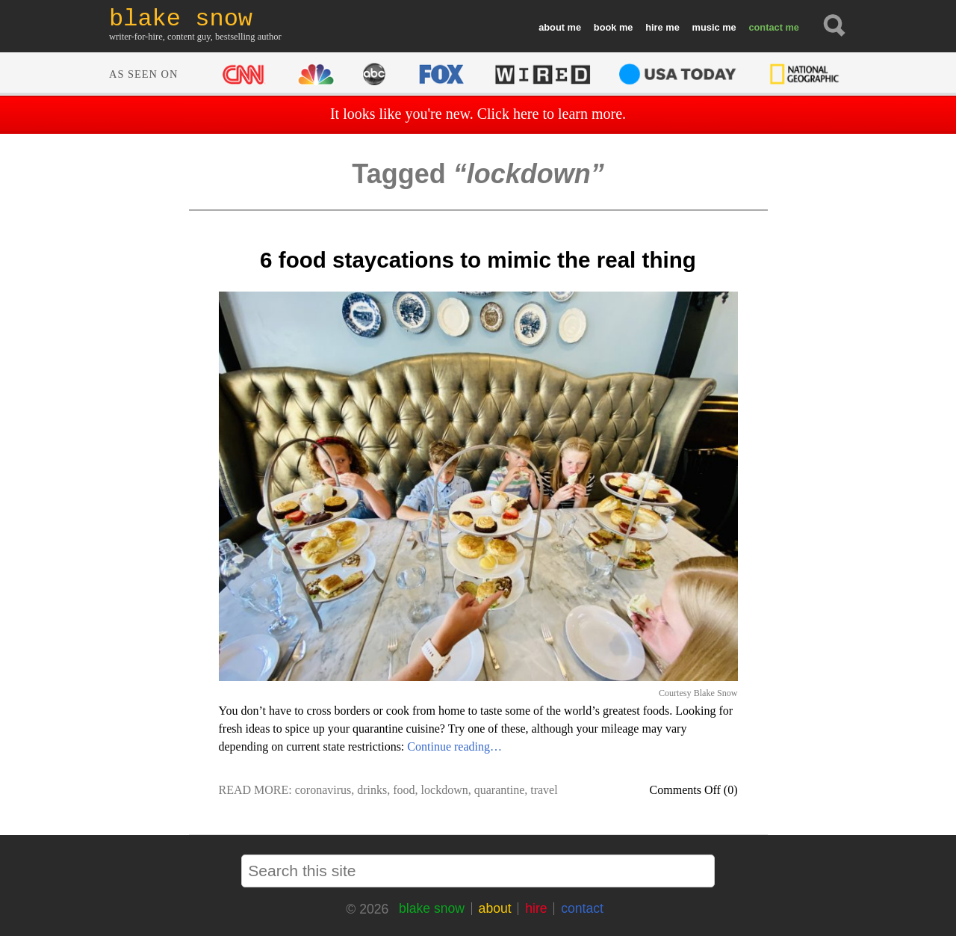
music (706, 27)
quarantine (499, 789)
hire (653, 27)
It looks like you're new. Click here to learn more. (478, 113)
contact (765, 27)
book (605, 27)
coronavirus (323, 789)
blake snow (432, 908)
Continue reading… (454, 746)
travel (543, 789)
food (404, 789)
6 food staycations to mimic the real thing (478, 259)
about (551, 27)
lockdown (444, 789)
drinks (372, 789)
